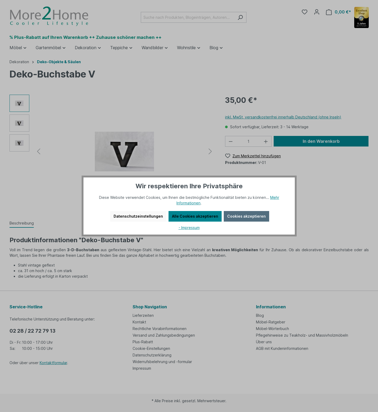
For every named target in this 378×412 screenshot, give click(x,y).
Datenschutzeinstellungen (138, 216)
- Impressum (189, 227)
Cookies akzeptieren (246, 216)
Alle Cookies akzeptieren (195, 216)
